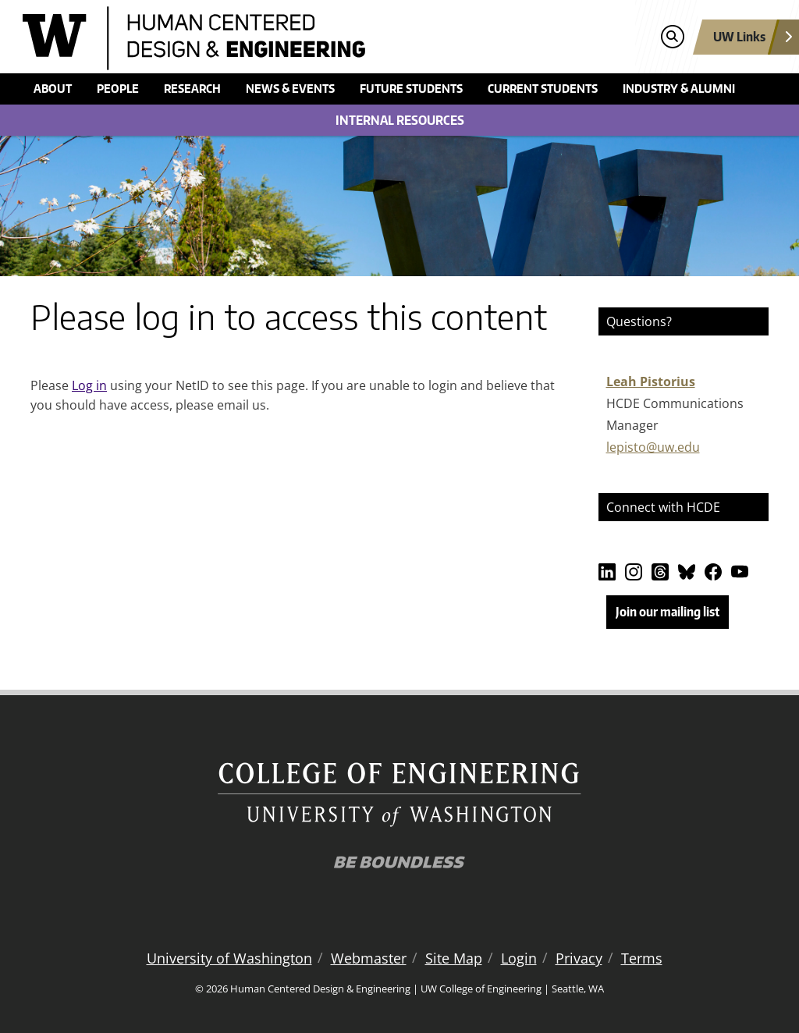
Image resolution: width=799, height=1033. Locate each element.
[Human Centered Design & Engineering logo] (305, 38)
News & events (290, 88)
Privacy (579, 958)
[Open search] (672, 37)
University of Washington (229, 958)
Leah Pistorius (650, 381)
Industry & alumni (679, 88)
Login (519, 958)
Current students (543, 88)
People (118, 88)
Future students (411, 88)
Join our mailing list (667, 611)
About (53, 88)
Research (192, 88)
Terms (641, 958)
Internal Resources (400, 120)
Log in (89, 385)
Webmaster (369, 958)
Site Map (453, 958)
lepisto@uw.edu (653, 447)
